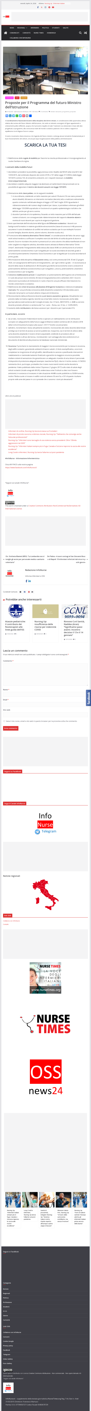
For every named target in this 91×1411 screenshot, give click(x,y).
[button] (26, 27)
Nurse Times (39, 33)
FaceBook (6, 1338)
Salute (65, 28)
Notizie (5, 1277)
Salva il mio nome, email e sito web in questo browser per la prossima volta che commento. (41, 721)
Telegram (6, 1343)
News (12, 28)
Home (54, 1407)
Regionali (21, 28)
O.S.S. (5, 1299)
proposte (73, 112)
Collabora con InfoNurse (20, 38)
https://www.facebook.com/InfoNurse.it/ (21, 467)
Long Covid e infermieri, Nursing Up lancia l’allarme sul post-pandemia (57, 4)
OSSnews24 (51, 33)
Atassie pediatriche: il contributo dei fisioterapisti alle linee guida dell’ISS (15, 625)
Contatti (6, 924)
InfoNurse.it (10, 1387)
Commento (8, 661)
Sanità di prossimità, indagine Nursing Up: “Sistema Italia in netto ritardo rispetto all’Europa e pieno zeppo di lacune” (57, 1218)
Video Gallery (8, 1347)
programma (65, 112)
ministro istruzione (56, 112)
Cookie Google (8, 1330)
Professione (7, 1291)
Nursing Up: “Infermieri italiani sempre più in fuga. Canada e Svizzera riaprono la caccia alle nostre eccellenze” (24, 1218)
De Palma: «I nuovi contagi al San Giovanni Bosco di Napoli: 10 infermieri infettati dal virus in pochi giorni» (67, 559)
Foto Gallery (7, 1352)
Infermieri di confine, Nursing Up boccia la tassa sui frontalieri (32, 431)
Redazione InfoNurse (22, 112)
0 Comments (43, 112)
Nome (6, 689)
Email (6, 700)
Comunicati (14, 33)
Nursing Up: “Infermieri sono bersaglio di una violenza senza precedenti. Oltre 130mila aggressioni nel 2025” (6, 1218)
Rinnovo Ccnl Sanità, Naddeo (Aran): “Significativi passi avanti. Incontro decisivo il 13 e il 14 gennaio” (74, 628)
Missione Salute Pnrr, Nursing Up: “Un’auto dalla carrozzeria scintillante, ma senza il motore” (74, 1215)
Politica (45, 28)
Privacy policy (8, 1334)
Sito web (6, 710)
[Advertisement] (49, 16)
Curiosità (26, 33)
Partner (76, 1407)
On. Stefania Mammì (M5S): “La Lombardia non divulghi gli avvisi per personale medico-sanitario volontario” (23, 559)
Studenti (56, 28)
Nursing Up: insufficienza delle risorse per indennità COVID (45, 625)
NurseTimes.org (54, 1387)
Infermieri (35, 28)
